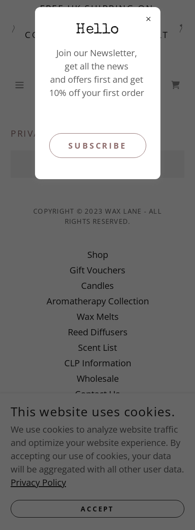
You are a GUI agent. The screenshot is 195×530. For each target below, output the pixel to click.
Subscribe (97, 145)
